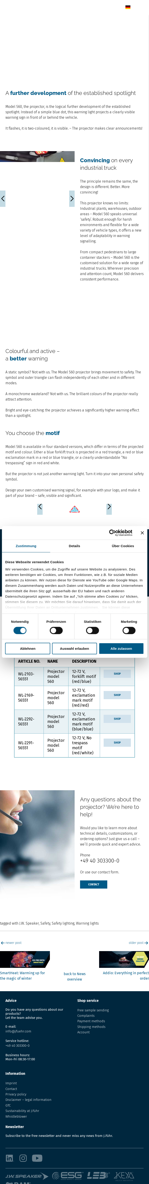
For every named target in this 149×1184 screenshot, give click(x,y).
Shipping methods (91, 1027)
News (21, 20)
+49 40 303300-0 (99, 861)
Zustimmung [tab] (26, 546)
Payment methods (91, 1021)
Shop (117, 673)
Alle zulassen (121, 648)
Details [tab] (74, 546)
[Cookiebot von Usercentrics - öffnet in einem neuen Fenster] (112, 532)
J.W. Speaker (29, 923)
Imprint (11, 1083)
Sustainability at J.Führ (22, 1111)
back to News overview (74, 976)
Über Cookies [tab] (123, 546)
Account (83, 1032)
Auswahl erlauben (74, 648)
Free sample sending (93, 1010)
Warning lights (87, 923)
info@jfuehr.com (18, 1031)
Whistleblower (16, 1116)
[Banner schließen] (142, 532)
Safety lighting (63, 923)
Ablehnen (27, 648)
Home (9, 20)
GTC (8, 1105)
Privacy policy (15, 1094)
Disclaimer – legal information (28, 1100)
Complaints (86, 1016)
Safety (45, 923)
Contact (93, 884)
